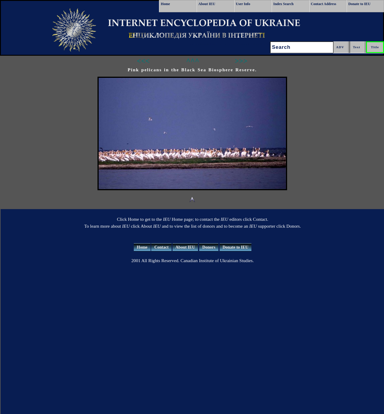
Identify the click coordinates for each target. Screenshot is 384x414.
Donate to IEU (359, 4)
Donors (208, 247)
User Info (243, 4)
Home (165, 4)
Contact (161, 247)
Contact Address (323, 4)
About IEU (206, 4)
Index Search (283, 4)
